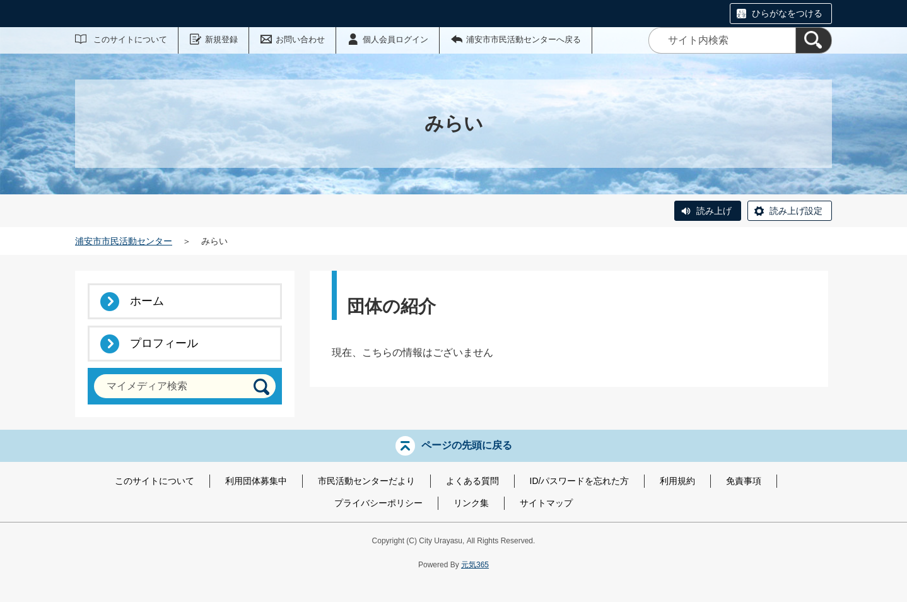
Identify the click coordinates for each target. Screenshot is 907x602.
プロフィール (164, 343)
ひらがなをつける (787, 13)
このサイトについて (130, 39)
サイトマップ (546, 503)
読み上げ (714, 211)
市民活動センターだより (366, 481)
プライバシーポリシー (378, 503)
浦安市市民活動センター (123, 241)
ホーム (147, 301)
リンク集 (471, 503)
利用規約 (677, 481)
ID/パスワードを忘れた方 (579, 481)
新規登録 (221, 39)
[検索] (813, 40)
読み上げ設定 (795, 211)
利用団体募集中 (256, 481)
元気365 (475, 564)
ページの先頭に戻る (466, 445)
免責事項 (743, 481)
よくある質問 (472, 481)
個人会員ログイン (395, 39)
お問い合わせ (300, 39)
